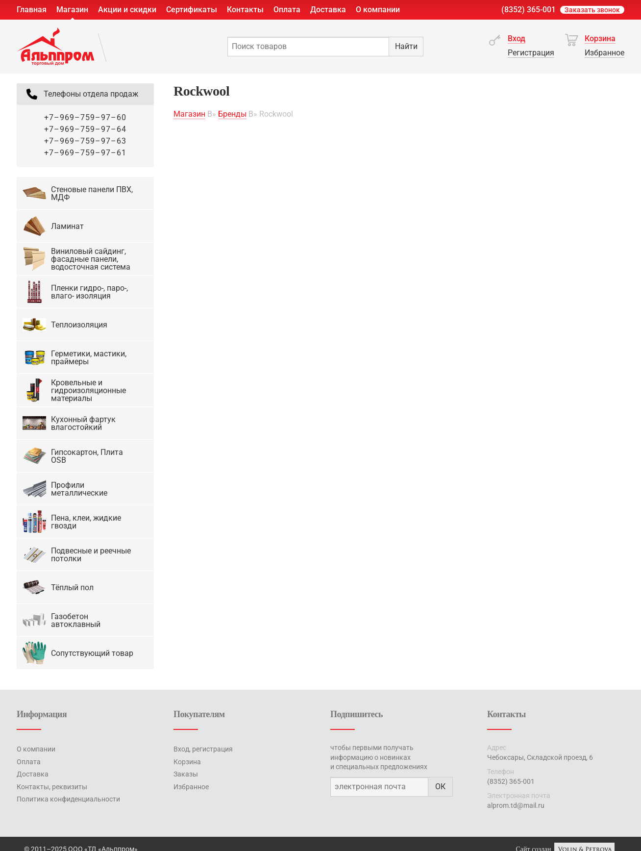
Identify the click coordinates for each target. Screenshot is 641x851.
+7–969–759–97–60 (85, 117)
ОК (440, 786)
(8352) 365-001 (528, 9)
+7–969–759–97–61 (85, 152)
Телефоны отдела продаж (81, 94)
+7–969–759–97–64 (85, 129)
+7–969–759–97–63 (85, 141)
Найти (406, 46)
